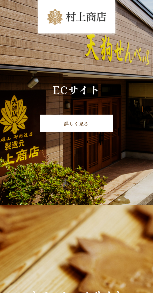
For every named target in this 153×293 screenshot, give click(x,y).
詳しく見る (76, 123)
